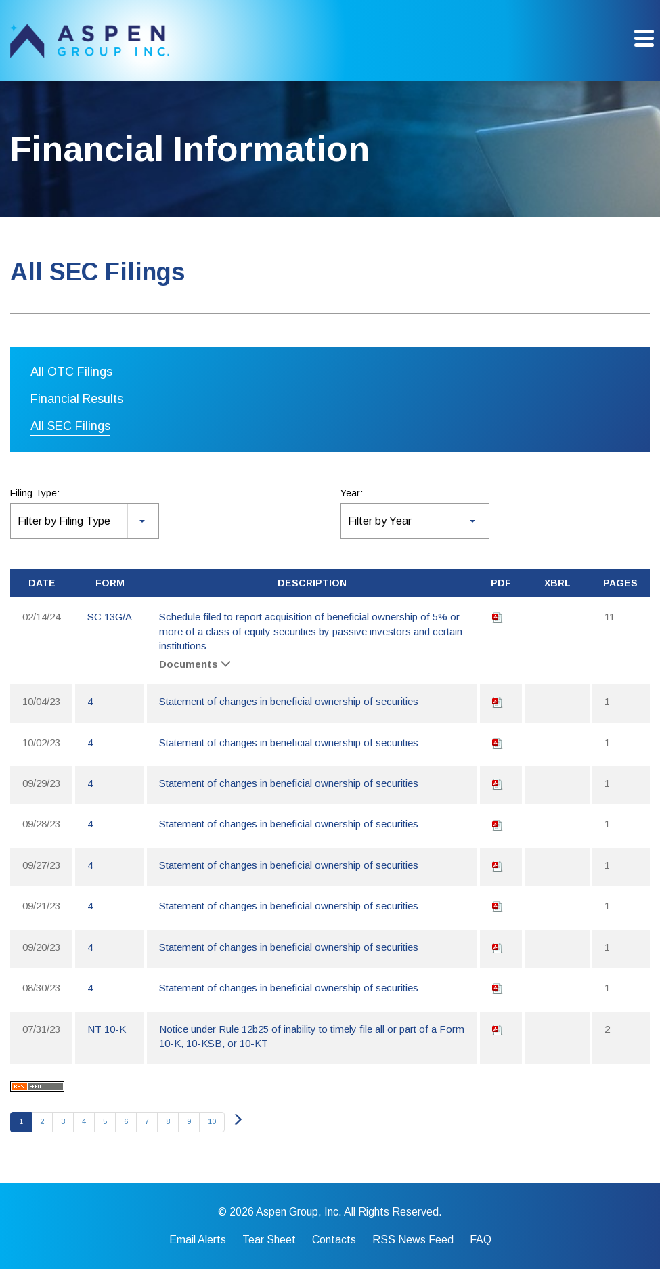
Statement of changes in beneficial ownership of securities (288, 701)
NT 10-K (106, 1029)
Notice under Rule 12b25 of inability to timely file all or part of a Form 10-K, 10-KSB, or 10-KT (311, 1036)
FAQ (480, 1239)
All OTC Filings (71, 372)
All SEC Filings (70, 426)
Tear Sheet (269, 1239)
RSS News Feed (413, 1239)
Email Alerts (197, 1239)
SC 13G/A (109, 616)
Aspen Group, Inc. (299, 1212)
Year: (351, 493)
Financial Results (76, 399)
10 (212, 1121)
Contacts (334, 1239)
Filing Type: (35, 493)
